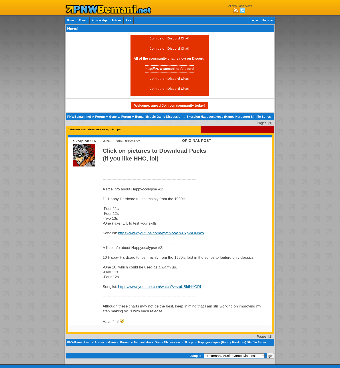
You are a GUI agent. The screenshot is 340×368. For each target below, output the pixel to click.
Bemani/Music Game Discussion (158, 116)
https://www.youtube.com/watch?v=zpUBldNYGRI (159, 287)
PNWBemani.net (79, 116)
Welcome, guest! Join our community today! (169, 105)
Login (254, 20)
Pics (128, 20)
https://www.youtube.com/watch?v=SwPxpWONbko (161, 233)
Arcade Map (99, 20)
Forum (83, 20)
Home (70, 20)
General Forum (120, 116)
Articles (116, 20)
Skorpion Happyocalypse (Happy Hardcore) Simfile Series (229, 116)
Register (267, 20)
